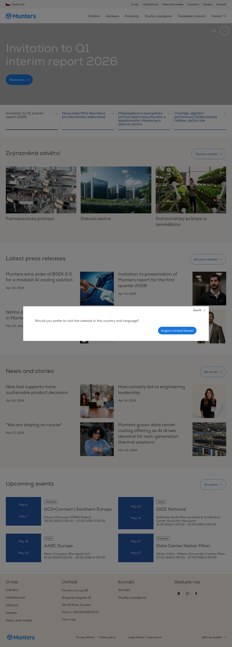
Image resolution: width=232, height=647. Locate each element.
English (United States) (177, 330)
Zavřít (199, 310)
